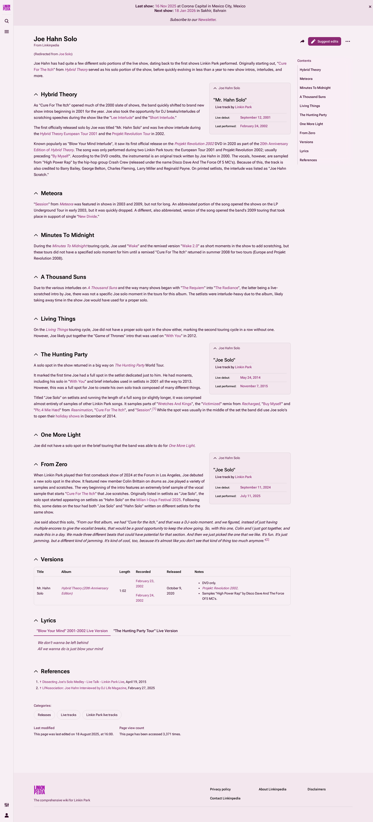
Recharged (251, 403)
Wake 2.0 (190, 246)
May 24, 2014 (250, 377)
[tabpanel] (162, 646)
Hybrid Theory (76, 69)
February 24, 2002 (254, 126)
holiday (62, 416)
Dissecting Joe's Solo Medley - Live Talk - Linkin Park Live (83, 682)
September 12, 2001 (255, 117)
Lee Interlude (122, 117)
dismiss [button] (370, 7)
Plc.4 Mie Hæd (47, 410)
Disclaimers (317, 789)
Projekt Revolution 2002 (194, 143)
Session (41, 204)
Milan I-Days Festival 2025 (158, 500)
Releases (44, 715)
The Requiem (193, 287)
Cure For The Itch (110, 410)
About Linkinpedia (272, 789)
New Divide (87, 216)
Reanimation (81, 410)
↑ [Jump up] (40, 682)
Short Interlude (162, 117)
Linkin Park (243, 107)
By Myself (61, 156)
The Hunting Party (129, 365)
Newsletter (206, 19)
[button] (325, 69)
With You (173, 336)
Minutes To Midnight (69, 246)
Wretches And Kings (174, 403)
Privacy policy (220, 789)
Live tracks (68, 715)
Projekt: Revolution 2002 (219, 588)
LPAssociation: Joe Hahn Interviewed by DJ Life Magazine (84, 688)
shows (74, 416)
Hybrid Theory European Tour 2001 (69, 133)
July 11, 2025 (250, 496)
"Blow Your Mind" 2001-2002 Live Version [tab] (72, 631)
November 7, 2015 (254, 386)
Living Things (57, 329)
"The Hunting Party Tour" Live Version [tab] (145, 631)
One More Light (181, 445)
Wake (133, 246)
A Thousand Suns (102, 287)
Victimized (211, 403)
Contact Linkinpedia (225, 798)
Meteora (66, 204)
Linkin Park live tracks (102, 715)
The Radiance (226, 287)
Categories (42, 705)
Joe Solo (65, 54)
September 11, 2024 (255, 487)
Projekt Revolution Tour (131, 133)
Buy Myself (272, 403)
